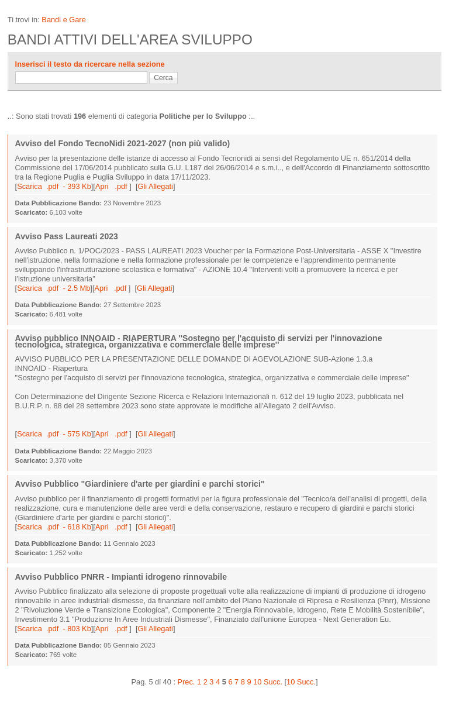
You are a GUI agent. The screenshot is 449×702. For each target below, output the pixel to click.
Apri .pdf (112, 186)
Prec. (186, 681)
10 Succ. (301, 681)
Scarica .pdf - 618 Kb (54, 526)
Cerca (163, 78)
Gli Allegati (154, 186)
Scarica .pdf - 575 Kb (54, 433)
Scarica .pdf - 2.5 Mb (53, 288)
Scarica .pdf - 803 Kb (54, 628)
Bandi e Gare (63, 19)
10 (257, 681)
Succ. (273, 681)
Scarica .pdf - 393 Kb (54, 186)
